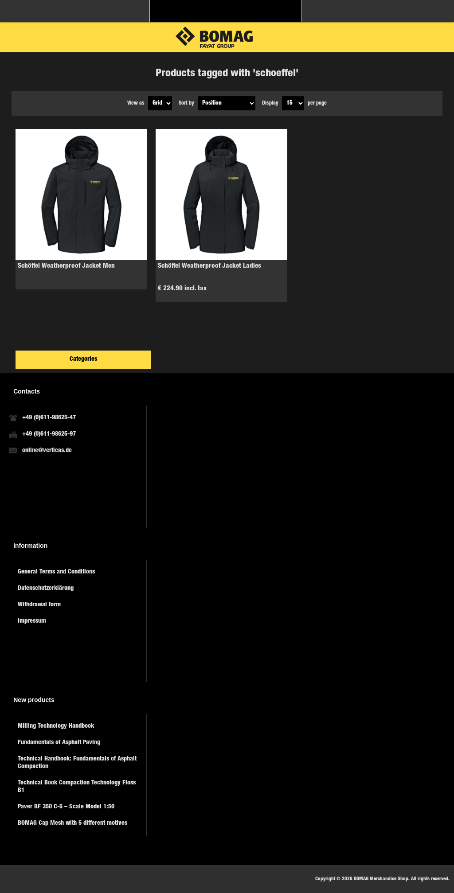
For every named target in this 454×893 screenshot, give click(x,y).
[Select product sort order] (226, 103)
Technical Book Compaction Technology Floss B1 (77, 787)
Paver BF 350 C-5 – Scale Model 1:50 (66, 807)
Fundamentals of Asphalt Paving (59, 743)
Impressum (32, 621)
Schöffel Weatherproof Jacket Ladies (209, 266)
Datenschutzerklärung (46, 588)
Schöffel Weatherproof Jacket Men (66, 266)
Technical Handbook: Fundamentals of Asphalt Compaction (77, 763)
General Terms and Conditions (56, 572)
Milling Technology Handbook (56, 726)
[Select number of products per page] (293, 103)
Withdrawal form (39, 605)
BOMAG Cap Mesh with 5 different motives (72, 823)
